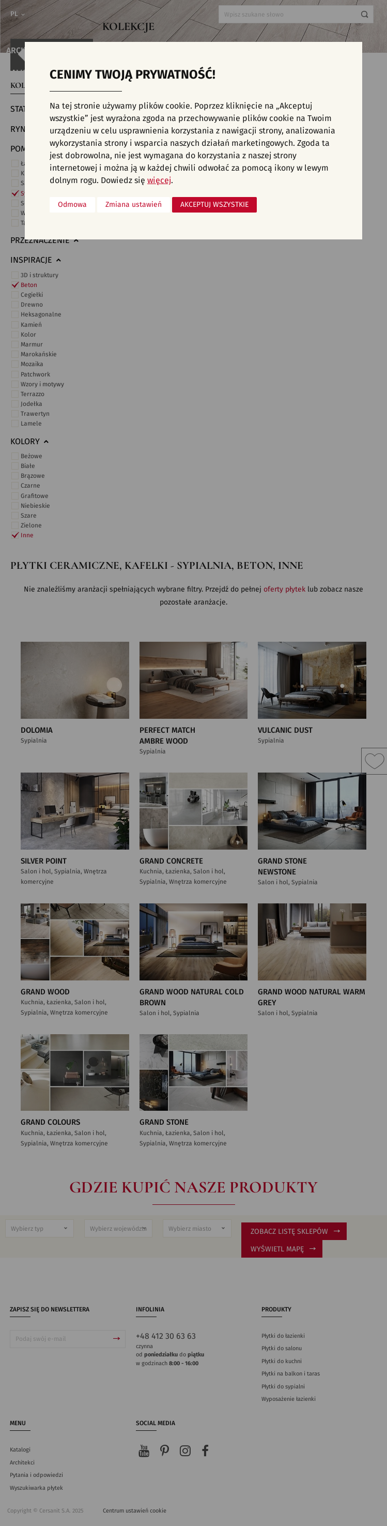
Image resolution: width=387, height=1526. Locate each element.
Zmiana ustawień (133, 204)
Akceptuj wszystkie (214, 204)
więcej (159, 180)
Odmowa (72, 204)
